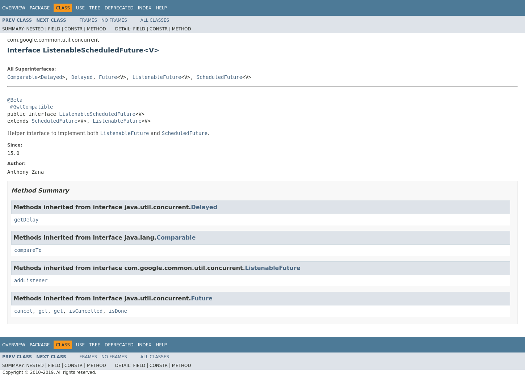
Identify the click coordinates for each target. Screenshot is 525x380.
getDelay (26, 220)
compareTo (28, 250)
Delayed (51, 77)
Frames (88, 20)
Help (161, 7)
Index (145, 7)
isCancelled (86, 311)
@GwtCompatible (31, 107)
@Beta (14, 100)
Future (108, 77)
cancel (23, 311)
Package (40, 7)
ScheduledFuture (219, 77)
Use (80, 7)
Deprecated (119, 7)
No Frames (114, 20)
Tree (94, 7)
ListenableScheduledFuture (97, 114)
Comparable (22, 77)
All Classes (154, 20)
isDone (118, 311)
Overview (13, 7)
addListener (31, 280)
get (42, 311)
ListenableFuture (157, 77)
